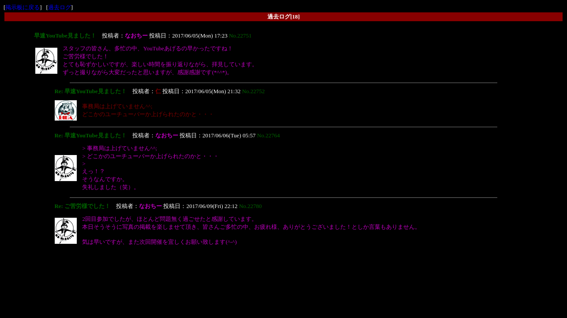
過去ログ (59, 7)
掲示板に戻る (22, 7)
